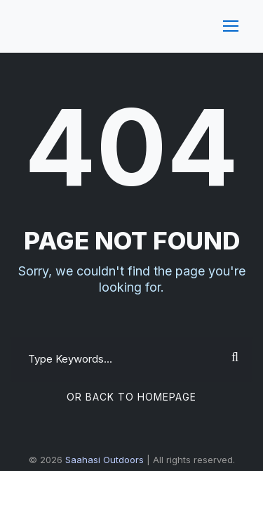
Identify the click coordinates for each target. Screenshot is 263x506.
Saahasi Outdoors (104, 459)
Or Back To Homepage (131, 397)
